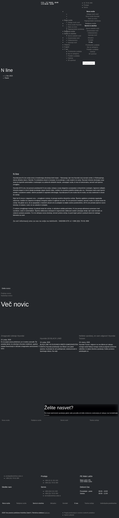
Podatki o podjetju (92, 49)
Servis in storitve (38, 503)
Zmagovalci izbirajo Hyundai (12, 336)
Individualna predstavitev (108, 503)
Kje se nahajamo (92, 47)
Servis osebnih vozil (92, 28)
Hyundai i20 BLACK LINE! (51, 338)
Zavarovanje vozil (92, 30)
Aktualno (91, 38)
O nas (91, 42)
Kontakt (90, 40)
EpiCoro (47, 513)
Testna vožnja (89, 503)
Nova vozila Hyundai (92, 16)
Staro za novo (92, 18)
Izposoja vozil (92, 35)
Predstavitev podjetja (92, 45)
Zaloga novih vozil (92, 14)
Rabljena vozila (21, 503)
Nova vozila (6, 503)
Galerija (92, 51)
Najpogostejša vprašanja (92, 21)
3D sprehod (92, 54)
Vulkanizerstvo (92, 33)
